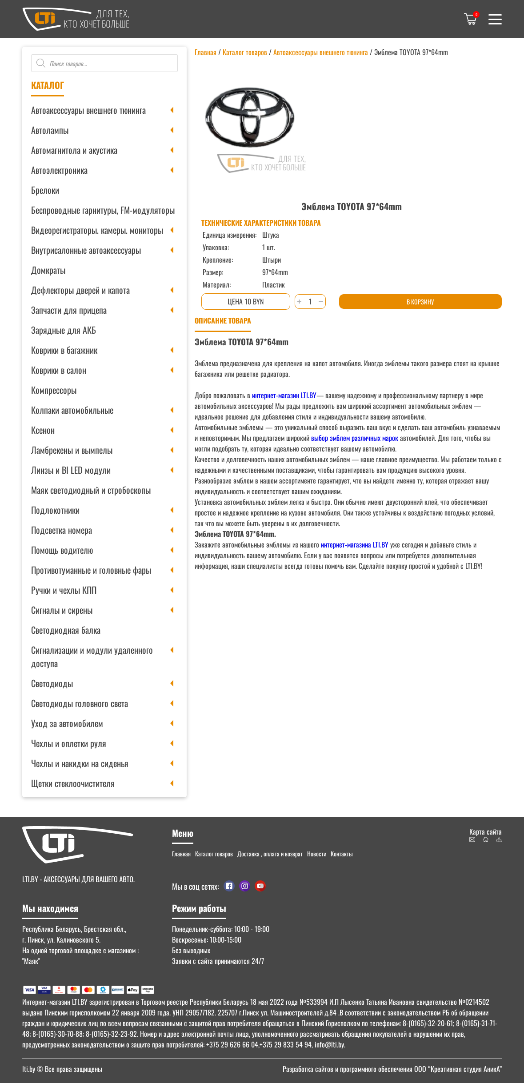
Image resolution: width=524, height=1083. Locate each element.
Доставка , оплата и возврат (270, 853)
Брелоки (45, 189)
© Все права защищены (62, 1068)
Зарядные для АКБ (63, 329)
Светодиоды (52, 683)
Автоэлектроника (59, 169)
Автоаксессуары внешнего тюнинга (88, 109)
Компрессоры (53, 389)
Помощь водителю (62, 549)
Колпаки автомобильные (72, 409)
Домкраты (48, 269)
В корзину (420, 301)
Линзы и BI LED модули (71, 469)
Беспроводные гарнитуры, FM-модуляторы (103, 209)
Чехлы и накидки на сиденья (79, 763)
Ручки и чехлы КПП (63, 589)
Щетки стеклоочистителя (73, 783)
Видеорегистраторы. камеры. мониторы (97, 229)
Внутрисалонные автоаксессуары (86, 249)
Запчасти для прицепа (69, 309)
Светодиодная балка (65, 629)
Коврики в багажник (64, 349)
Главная (205, 52)
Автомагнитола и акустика (74, 149)
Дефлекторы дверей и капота (80, 289)
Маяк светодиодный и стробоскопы (91, 489)
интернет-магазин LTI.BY (284, 395)
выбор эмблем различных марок (353, 437)
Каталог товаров (245, 52)
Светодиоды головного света (79, 703)
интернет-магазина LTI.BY (354, 544)
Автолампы (49, 129)
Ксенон (43, 429)
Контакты (342, 853)
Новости (316, 853)
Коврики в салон (58, 369)
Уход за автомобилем (67, 723)
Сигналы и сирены (61, 609)
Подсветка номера (61, 529)
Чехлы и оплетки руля (68, 743)
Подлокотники (55, 509)
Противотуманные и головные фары (91, 569)
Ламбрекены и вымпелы (71, 449)
